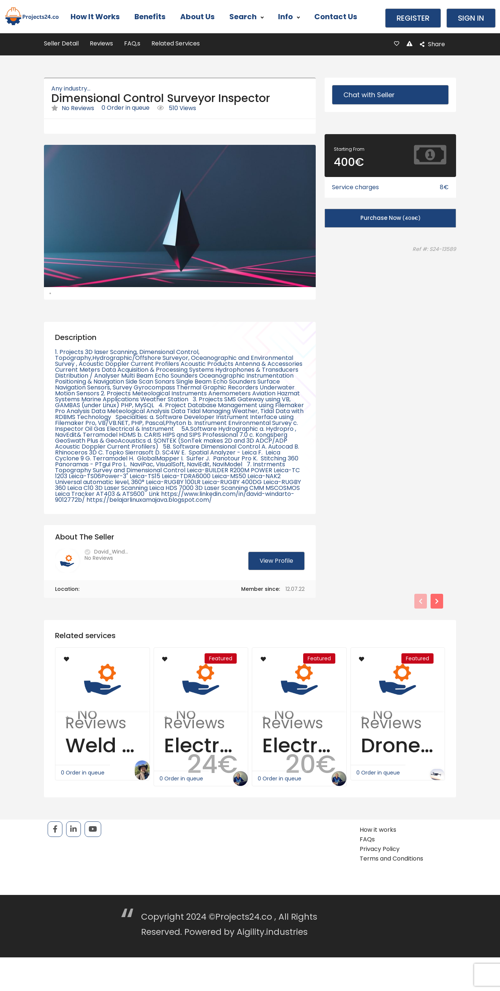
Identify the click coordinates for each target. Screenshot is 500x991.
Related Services (175, 43)
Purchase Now (390, 218)
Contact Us (335, 16)
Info (288, 16)
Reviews (101, 43)
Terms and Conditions (391, 882)
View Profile (276, 584)
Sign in (471, 18)
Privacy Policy (380, 872)
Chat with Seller (369, 94)
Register (413, 18)
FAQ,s (132, 43)
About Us (197, 16)
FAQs (367, 863)
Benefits (149, 16)
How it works (95, 16)
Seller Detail (61, 43)
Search (246, 16)
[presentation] (420, 624)
